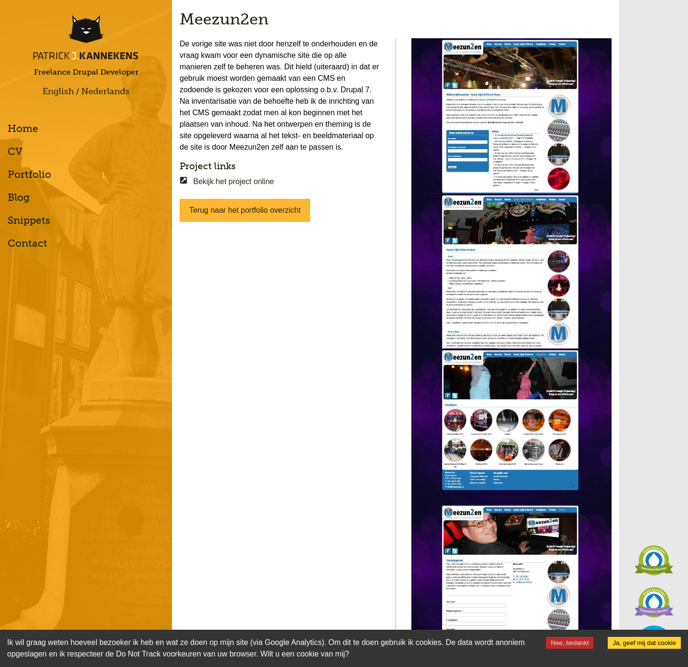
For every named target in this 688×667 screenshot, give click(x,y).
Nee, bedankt (570, 642)
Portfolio (29, 174)
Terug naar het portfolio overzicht (245, 210)
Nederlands (105, 91)
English (58, 91)
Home (23, 128)
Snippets (29, 220)
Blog (19, 197)
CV (15, 151)
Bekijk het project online (227, 181)
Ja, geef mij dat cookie (644, 642)
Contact (27, 243)
